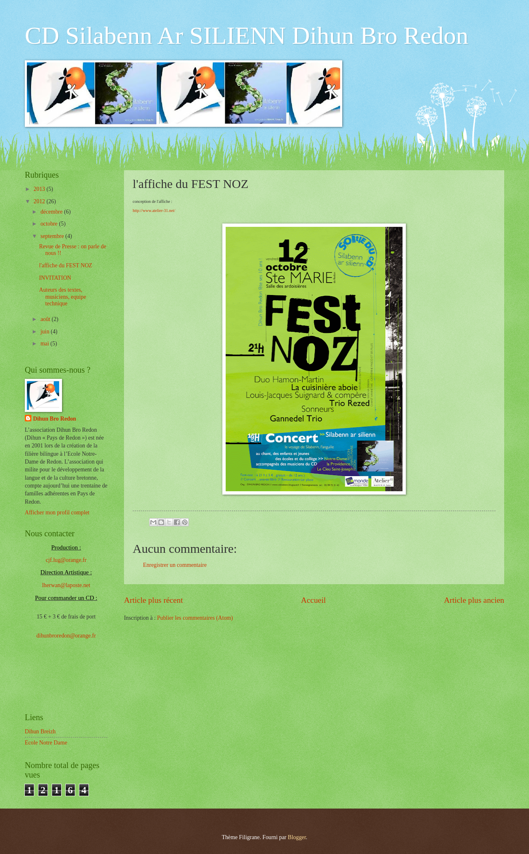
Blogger (297, 837)
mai (45, 343)
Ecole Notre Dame (46, 743)
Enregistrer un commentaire (175, 565)
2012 (39, 201)
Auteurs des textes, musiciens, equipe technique (62, 297)
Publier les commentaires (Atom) (195, 618)
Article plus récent (153, 600)
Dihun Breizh (40, 731)
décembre (52, 212)
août (46, 319)
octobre (50, 224)
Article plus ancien (474, 600)
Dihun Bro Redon (54, 419)
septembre (53, 236)
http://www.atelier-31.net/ (154, 210)
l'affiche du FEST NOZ (65, 265)
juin (46, 331)
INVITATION (55, 278)
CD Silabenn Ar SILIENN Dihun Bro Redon (246, 35)
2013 (39, 189)
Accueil (313, 600)
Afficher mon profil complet (57, 512)
